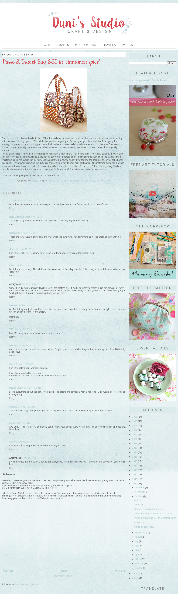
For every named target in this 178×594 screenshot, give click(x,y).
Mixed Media (85, 45)
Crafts (63, 45)
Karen (12, 364)
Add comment (9, 474)
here (105, 169)
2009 (134, 573)
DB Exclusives (58, 181)
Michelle (13, 406)
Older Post (120, 571)
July (136, 541)
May (137, 550)
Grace (12, 249)
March (138, 559)
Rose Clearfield (16, 217)
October (139, 496)
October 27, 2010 (30, 458)
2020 (134, 439)
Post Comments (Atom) (26, 584)
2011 (134, 479)
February (139, 563)
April (137, 554)
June (137, 545)
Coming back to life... (144, 527)
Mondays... (139, 504)
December (139, 487)
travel (105, 181)
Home (46, 45)
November (140, 492)
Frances (13, 345)
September (140, 532)
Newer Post (7, 571)
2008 (134, 578)
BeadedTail (14, 233)
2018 (134, 448)
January (138, 568)
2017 (134, 452)
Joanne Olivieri (16, 388)
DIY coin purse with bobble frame (148, 80)
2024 (134, 425)
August (138, 537)
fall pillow (33, 375)
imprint (129, 45)
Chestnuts (139, 522)
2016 (134, 457)
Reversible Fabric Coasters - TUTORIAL (153, 513)
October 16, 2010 (26, 305)
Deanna (13, 305)
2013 (134, 470)
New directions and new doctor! (149, 509)
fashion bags (79, 181)
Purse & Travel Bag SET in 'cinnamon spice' (155, 518)
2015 (134, 461)
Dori (11, 441)
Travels (109, 45)
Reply (12, 208)
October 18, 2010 (26, 406)
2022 (134, 430)
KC (10, 423)
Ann (11, 200)
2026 (134, 416)
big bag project (13, 138)
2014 (134, 465)
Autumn (138, 500)
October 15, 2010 (22, 200)
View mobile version (63, 575)
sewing (95, 181)
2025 (134, 421)
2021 (134, 434)
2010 (134, 483)
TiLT (11, 329)
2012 (134, 474)
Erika (12, 265)
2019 (134, 443)
